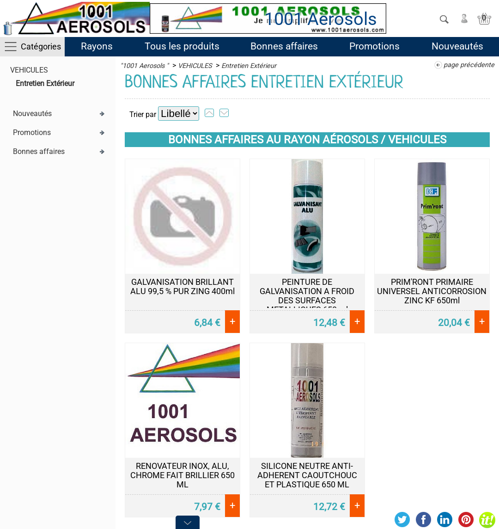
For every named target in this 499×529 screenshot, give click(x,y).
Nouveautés (457, 46)
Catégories (41, 46)
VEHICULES (29, 70)
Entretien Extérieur (45, 83)
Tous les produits (182, 46)
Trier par (142, 114)
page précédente (469, 65)
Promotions (374, 46)
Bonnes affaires (284, 46)
